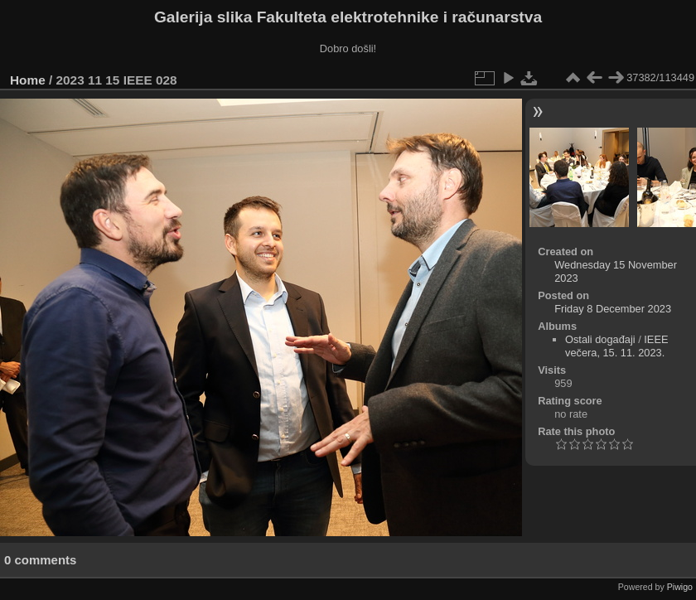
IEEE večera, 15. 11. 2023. (617, 346)
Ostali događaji (600, 339)
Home (28, 80)
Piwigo (680, 587)
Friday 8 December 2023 (612, 308)
